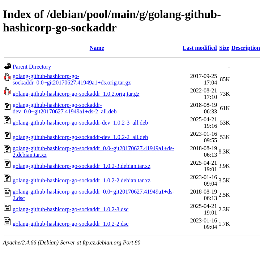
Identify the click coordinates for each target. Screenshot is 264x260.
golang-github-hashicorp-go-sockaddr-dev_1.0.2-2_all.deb (80, 137)
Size (224, 48)
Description (245, 48)
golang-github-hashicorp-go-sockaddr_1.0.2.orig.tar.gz (76, 94)
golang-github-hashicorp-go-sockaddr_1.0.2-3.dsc (70, 209)
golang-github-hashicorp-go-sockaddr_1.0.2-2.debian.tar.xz (81, 180)
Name (97, 48)
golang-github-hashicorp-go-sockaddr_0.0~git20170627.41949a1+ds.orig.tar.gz (72, 79)
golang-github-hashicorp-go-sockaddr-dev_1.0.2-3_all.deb (80, 123)
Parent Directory (32, 67)
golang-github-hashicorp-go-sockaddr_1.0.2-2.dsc (70, 224)
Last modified (200, 48)
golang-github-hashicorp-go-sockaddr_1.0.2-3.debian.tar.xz (81, 166)
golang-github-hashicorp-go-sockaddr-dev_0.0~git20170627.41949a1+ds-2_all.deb (64, 108)
